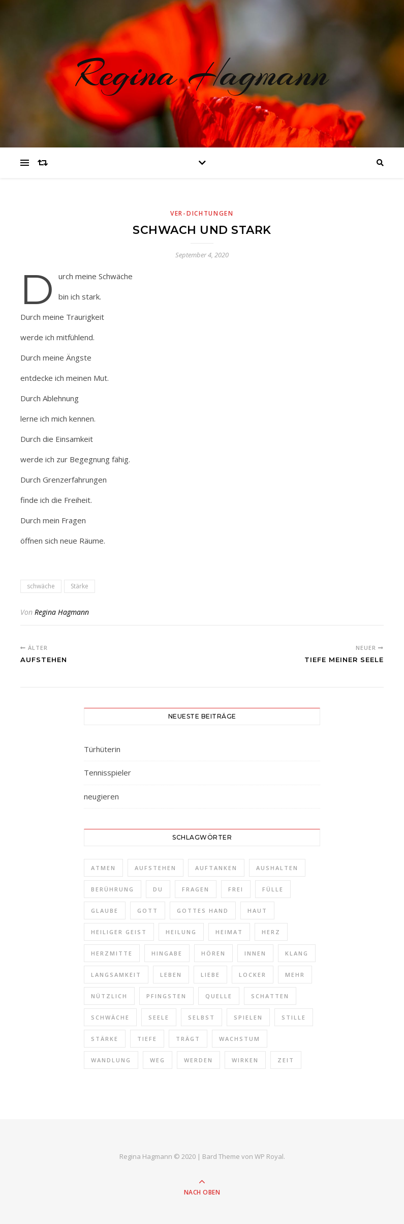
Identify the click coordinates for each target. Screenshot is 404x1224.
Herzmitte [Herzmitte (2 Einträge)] (112, 953)
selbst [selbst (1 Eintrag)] (201, 1017)
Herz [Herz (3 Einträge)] (271, 932)
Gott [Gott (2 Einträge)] (147, 910)
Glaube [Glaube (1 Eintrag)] (104, 910)
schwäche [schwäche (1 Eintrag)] (110, 1017)
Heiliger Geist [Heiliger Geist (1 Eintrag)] (119, 932)
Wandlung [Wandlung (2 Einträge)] (111, 1060)
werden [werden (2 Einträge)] (198, 1060)
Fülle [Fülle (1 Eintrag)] (273, 889)
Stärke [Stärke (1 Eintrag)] (104, 1038)
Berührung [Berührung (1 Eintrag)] (112, 889)
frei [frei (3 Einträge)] (235, 889)
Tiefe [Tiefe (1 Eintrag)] (147, 1038)
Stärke (79, 586)
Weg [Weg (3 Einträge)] (157, 1060)
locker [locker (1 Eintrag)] (252, 974)
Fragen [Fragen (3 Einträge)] (195, 889)
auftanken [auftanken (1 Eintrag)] (216, 868)
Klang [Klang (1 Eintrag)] (296, 953)
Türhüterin (102, 749)
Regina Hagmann (202, 73)
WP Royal (269, 1156)
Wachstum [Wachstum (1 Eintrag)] (239, 1038)
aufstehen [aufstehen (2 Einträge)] (155, 868)
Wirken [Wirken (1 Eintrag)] (245, 1060)
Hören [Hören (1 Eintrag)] (213, 953)
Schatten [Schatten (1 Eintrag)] (270, 996)
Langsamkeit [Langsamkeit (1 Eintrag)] (116, 974)
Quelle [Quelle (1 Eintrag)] (218, 996)
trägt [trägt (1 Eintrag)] (188, 1038)
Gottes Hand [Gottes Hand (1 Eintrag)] (203, 910)
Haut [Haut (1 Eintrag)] (257, 910)
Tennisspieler (107, 772)
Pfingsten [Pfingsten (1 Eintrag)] (166, 996)
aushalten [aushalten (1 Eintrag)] (277, 868)
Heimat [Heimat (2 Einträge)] (229, 932)
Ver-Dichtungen (202, 213)
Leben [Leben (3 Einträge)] (171, 974)
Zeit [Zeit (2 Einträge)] (285, 1060)
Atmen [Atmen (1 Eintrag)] (103, 868)
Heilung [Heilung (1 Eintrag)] (181, 932)
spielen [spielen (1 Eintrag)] (248, 1017)
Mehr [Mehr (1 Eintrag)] (295, 974)
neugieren (101, 796)
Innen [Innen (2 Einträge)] (255, 953)
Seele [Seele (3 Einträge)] (158, 1017)
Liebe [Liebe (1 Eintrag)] (210, 974)
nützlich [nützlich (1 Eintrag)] (109, 996)
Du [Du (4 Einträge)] (158, 889)
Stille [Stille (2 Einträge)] (294, 1017)
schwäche (41, 586)
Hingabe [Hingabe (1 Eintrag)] (166, 953)
